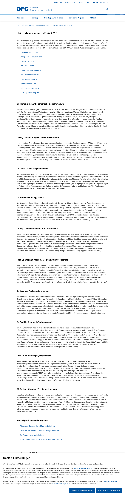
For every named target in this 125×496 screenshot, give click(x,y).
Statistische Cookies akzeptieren (82, 490)
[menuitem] (21, 18)
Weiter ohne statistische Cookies (109, 490)
